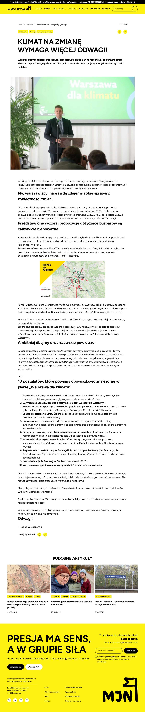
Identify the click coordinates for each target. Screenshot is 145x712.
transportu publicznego (57, 365)
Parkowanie (23, 32)
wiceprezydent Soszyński (82, 312)
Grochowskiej (111, 443)
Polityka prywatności (72, 696)
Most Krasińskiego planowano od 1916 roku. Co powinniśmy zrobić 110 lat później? (28, 604)
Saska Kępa (62, 410)
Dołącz (106, 9)
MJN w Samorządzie (51, 692)
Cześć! (38, 9)
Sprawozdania (70, 692)
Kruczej (27, 446)
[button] (60, 8)
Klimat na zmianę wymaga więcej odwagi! (52, 25)
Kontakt (83, 9)
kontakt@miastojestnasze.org (18, 688)
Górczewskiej (95, 443)
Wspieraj (95, 9)
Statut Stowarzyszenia (73, 687)
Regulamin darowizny (73, 701)
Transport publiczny (45, 32)
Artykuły (30, 25)
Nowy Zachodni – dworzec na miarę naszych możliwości (114, 603)
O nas (47, 9)
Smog (32, 32)
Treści (20, 25)
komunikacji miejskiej (29, 244)
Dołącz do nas (15, 667)
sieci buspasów (100, 237)
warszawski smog (63, 358)
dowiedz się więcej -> (112, 2)
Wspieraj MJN (34, 667)
